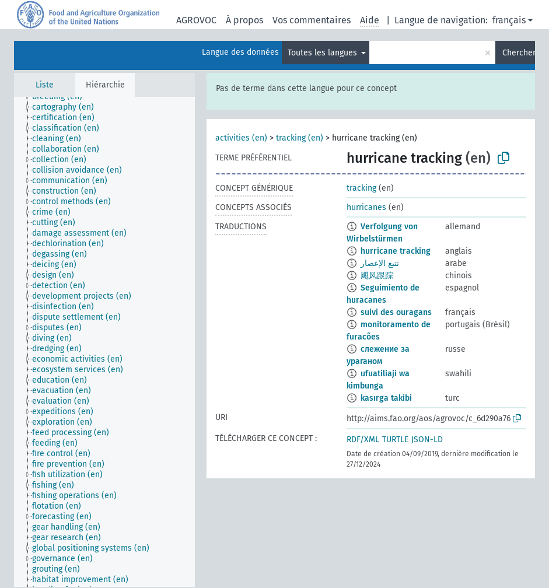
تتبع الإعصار (380, 263)
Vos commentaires (311, 20)
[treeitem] (62, 97)
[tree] (104, 342)
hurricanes (366, 207)
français (509, 20)
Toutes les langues (323, 53)
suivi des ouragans (396, 312)
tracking (361, 188)
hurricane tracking (396, 251)
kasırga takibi (386, 398)
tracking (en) (299, 138)
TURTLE (395, 439)
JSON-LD (427, 439)
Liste (45, 85)
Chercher (518, 53)
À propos (244, 20)
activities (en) (241, 138)
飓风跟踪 (377, 276)
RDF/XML (363, 439)
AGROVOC (196, 20)
